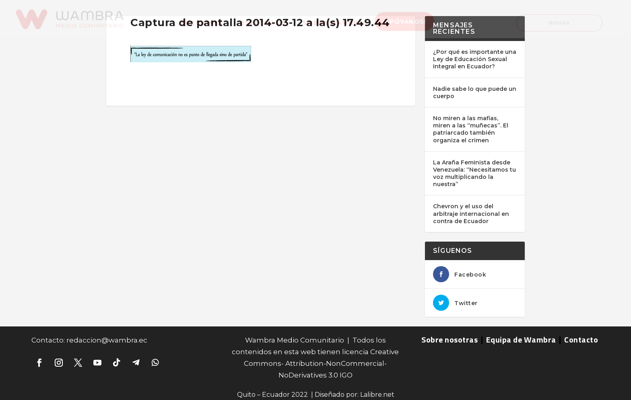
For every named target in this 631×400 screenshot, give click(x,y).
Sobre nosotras (449, 339)
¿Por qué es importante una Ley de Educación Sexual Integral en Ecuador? (474, 59)
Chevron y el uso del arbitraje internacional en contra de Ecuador (471, 213)
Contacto (581, 339)
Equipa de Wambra (521, 339)
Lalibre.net (377, 394)
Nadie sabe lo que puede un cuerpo (474, 92)
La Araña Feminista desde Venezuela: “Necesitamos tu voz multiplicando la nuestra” (474, 173)
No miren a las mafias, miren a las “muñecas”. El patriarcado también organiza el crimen (470, 129)
